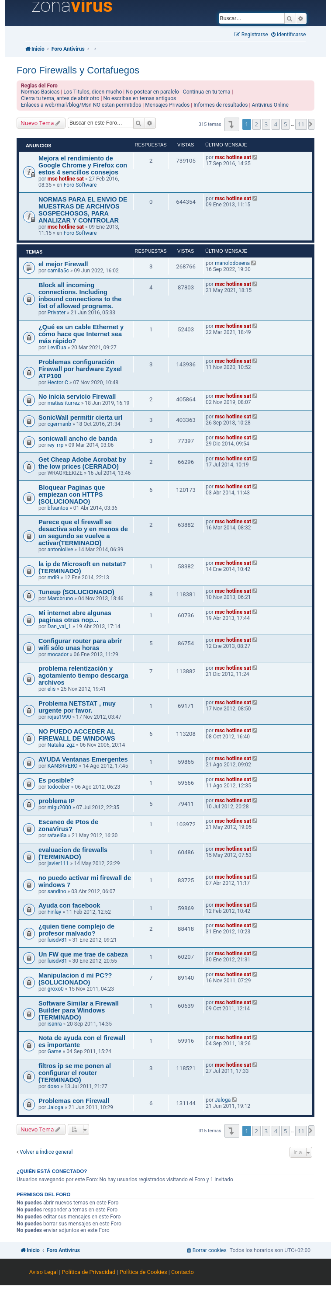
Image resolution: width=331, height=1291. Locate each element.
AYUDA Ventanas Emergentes (83, 759)
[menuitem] (288, 35)
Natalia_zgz (61, 745)
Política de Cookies (143, 1272)
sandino (57, 891)
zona (72, 5)
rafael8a (57, 835)
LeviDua (57, 347)
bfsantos (58, 508)
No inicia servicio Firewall (77, 396)
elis (52, 689)
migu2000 (59, 807)
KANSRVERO (63, 766)
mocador (58, 654)
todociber (59, 787)
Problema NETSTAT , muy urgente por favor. (77, 707)
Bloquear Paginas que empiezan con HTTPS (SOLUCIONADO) (71, 494)
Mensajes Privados (167, 105)
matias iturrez (64, 403)
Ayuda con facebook (69, 905)
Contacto (182, 1272)
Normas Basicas (40, 92)
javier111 (58, 863)
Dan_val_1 (59, 626)
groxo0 (56, 989)
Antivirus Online (270, 105)
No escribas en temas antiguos (139, 98)
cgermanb (59, 424)
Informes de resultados (220, 105)
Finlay (54, 912)
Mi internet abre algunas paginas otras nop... (74, 616)
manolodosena (232, 263)
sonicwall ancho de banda (77, 438)
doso (53, 1086)
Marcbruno (60, 598)
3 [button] (266, 124)
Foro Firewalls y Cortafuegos (78, 70)
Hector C (58, 382)
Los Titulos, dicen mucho (92, 92)
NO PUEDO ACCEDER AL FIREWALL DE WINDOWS (76, 735)
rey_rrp (56, 445)
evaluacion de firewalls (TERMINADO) (72, 853)
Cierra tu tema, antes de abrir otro (60, 98)
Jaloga (55, 1107)
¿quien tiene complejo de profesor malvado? (76, 930)
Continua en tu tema (207, 92)
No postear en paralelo (152, 92)
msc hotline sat (66, 179)
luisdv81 (57, 940)
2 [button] (256, 124)
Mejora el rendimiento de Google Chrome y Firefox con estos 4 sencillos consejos (82, 165)
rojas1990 (59, 717)
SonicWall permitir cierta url (80, 417)
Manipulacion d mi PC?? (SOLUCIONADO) (75, 979)
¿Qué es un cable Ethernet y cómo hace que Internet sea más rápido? (81, 334)
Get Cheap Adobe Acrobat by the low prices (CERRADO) (82, 463)
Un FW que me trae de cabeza (83, 954)
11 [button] (301, 124)
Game (55, 1051)
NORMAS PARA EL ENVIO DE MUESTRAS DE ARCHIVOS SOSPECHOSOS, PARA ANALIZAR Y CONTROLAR (83, 210)
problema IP (56, 800)
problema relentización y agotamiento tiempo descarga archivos (83, 675)
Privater (57, 313)
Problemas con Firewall (73, 1100)
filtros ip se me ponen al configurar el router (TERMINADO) (74, 1072)
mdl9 (53, 577)
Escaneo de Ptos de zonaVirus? (68, 825)
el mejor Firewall (63, 264)
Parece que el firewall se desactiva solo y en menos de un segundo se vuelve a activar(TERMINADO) (83, 532)
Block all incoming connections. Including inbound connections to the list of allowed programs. (79, 296)
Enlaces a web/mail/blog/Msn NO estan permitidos (81, 105)
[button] (231, 124)
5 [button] (285, 124)
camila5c (58, 271)
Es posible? (56, 780)
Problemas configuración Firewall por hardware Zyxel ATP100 (80, 368)
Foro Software (80, 185)
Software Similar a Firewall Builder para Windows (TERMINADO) (78, 1010)
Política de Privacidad (89, 1272)
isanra (55, 1024)
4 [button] (275, 124)
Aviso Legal (43, 1272)
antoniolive (60, 549)
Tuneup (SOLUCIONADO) (76, 591)
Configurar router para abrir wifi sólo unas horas (80, 644)
